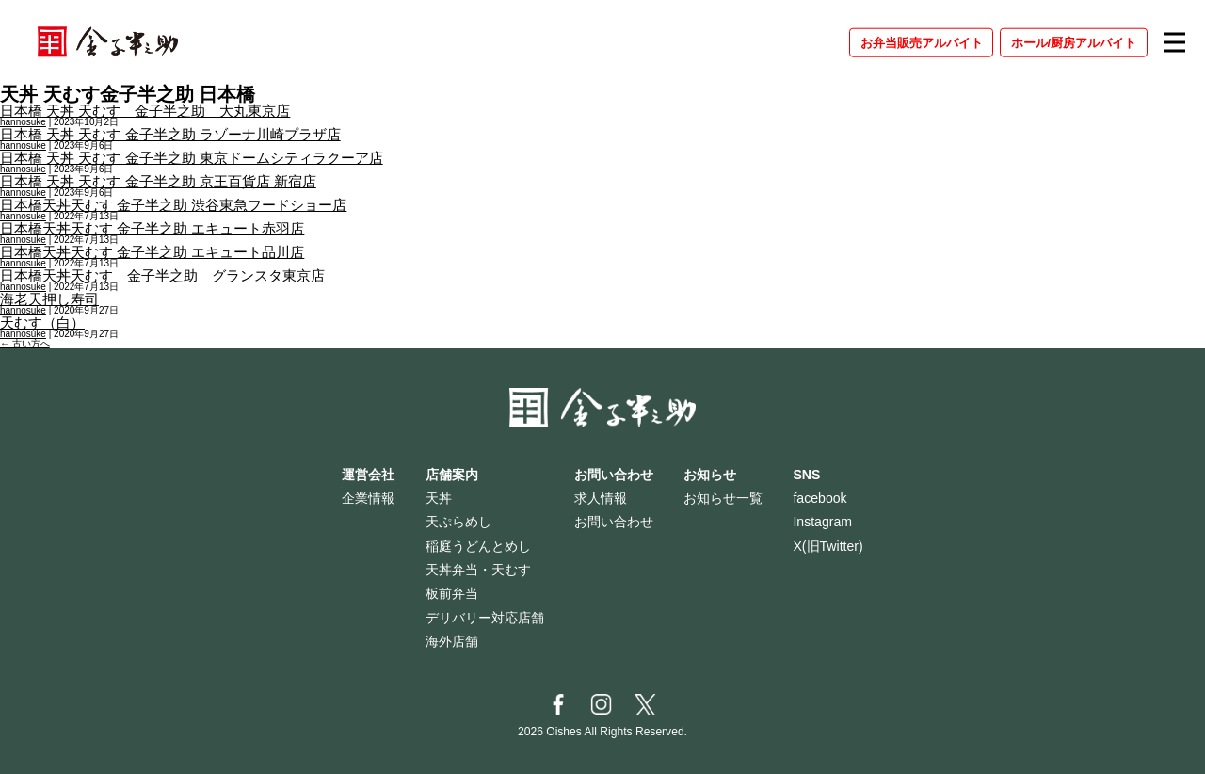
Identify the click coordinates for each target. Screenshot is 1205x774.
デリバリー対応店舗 (485, 617)
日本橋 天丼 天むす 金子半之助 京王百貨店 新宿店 (158, 181)
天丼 (439, 498)
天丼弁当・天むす (478, 569)
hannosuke (23, 122)
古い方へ (25, 343)
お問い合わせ (613, 521)
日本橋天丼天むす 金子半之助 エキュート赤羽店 (152, 228)
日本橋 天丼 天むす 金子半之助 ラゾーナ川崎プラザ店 (170, 134)
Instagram (822, 521)
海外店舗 (452, 641)
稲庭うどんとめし (478, 546)
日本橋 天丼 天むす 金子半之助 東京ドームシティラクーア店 (191, 158)
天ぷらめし (458, 521)
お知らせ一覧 (723, 498)
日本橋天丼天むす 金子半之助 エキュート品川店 (152, 252)
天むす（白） (42, 322)
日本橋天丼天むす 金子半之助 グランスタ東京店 (162, 275)
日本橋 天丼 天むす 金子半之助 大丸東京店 (145, 111)
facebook (819, 498)
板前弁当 (452, 593)
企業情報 (368, 498)
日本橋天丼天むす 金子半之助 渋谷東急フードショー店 (173, 205)
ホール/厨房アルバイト (1074, 42)
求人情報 (600, 498)
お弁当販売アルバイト (921, 42)
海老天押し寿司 (49, 299)
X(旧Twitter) (827, 546)
